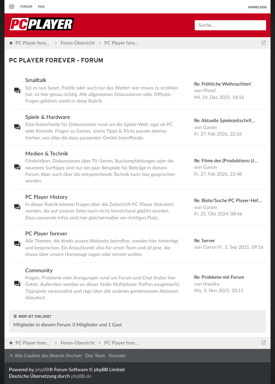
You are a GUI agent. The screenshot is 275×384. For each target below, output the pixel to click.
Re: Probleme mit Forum (219, 277)
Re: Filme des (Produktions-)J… (226, 160)
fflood (209, 90)
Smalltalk (35, 80)
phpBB (42, 369)
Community (39, 270)
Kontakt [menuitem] (117, 355)
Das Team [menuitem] (95, 355)
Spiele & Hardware (47, 117)
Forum (26, 6)
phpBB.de (81, 376)
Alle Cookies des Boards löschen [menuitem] (45, 355)
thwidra (211, 284)
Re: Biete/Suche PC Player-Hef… (228, 200)
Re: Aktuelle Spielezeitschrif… (224, 120)
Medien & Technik (46, 154)
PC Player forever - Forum (56, 61)
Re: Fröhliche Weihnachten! (222, 84)
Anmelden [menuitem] (257, 7)
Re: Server (204, 240)
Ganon (210, 127)
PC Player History (46, 197)
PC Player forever (46, 234)
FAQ (41, 6)
